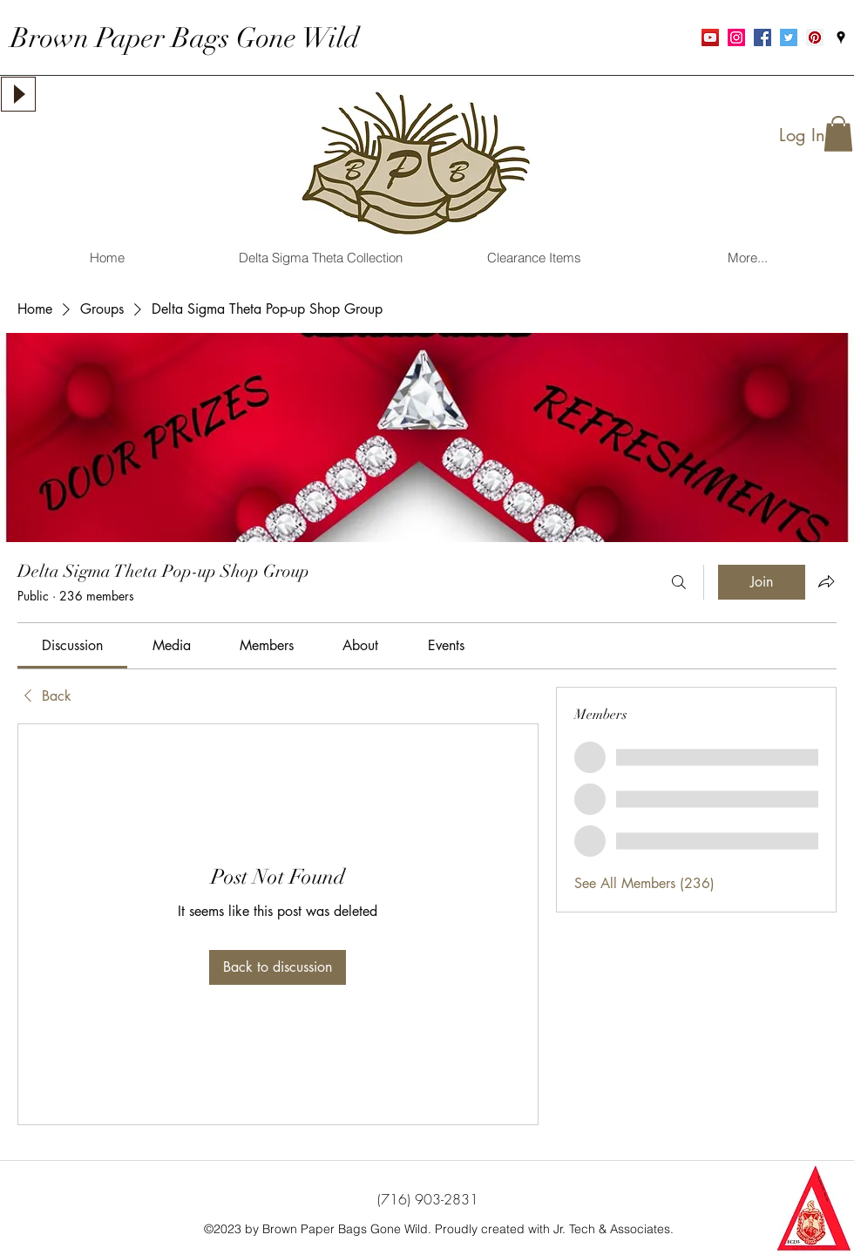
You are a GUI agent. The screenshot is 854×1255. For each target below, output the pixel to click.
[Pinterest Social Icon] (815, 37)
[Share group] (826, 581)
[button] (838, 134)
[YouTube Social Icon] (710, 37)
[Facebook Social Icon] (762, 37)
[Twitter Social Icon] (788, 37)
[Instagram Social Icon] (736, 37)
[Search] (678, 582)
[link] (72, 645)
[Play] (18, 94)
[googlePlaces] (841, 37)
